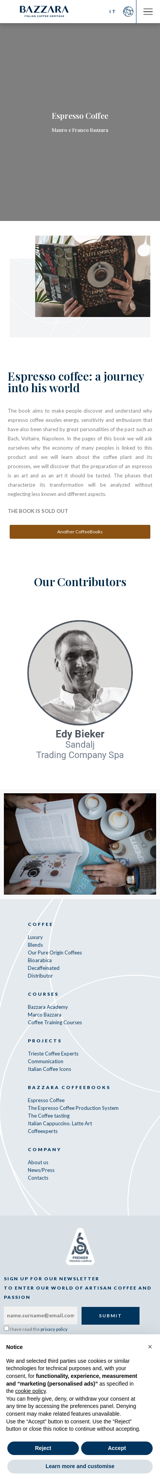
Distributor (40, 976)
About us (38, 1162)
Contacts (38, 1178)
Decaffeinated (44, 968)
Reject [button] (43, 1448)
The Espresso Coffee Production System (73, 1108)
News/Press (41, 1170)
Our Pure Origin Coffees (55, 952)
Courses (43, 994)
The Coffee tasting (49, 1116)
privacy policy (54, 1329)
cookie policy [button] (30, 1391)
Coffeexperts (43, 1131)
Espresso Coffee (46, 1100)
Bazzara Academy (48, 1007)
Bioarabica (40, 960)
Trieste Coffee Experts (53, 1053)
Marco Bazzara (44, 1015)
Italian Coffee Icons (49, 1069)
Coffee (40, 924)
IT (113, 11)
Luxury (35, 937)
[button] (150, 1346)
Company (44, 1149)
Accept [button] (117, 1448)
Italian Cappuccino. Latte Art (60, 1123)
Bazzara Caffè (44, 11)
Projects (45, 1041)
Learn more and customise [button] (80, 1466)
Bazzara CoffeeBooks (69, 1087)
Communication (45, 1061)
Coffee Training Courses (55, 1022)
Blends (35, 945)
